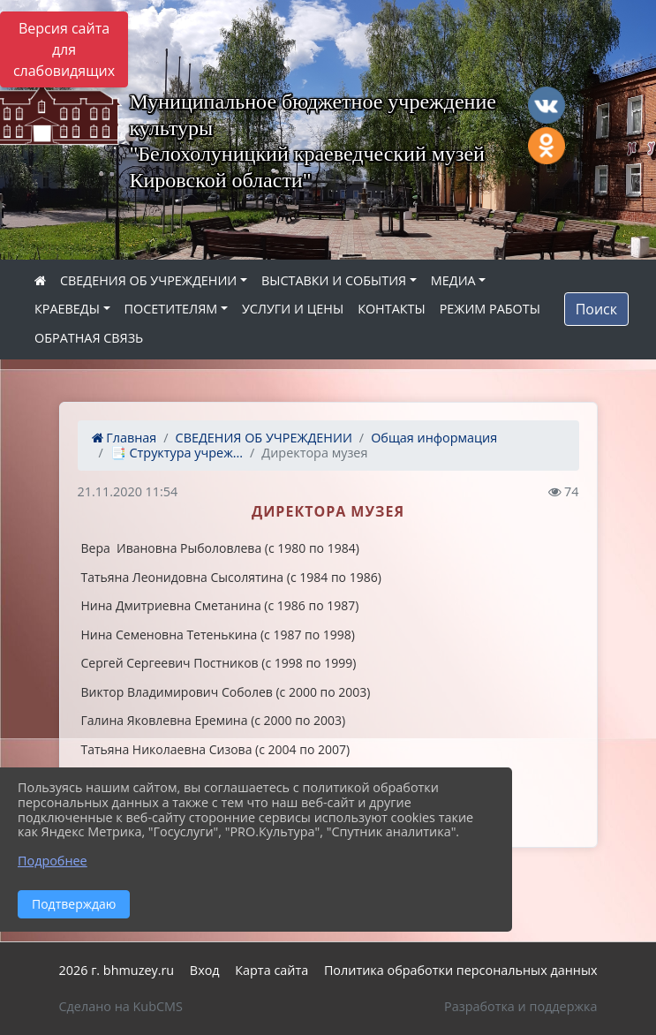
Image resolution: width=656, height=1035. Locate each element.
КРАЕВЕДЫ (67, 308)
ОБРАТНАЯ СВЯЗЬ (88, 337)
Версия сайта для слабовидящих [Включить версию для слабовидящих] (64, 49)
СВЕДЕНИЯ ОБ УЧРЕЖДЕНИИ (148, 280)
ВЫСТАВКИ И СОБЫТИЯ (333, 280)
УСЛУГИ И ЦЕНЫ (292, 308)
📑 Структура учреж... (176, 452)
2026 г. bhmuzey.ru (117, 970)
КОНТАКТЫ (392, 308)
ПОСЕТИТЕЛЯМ (171, 308)
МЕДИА (453, 280)
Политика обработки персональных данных (461, 970)
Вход (205, 970)
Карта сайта (271, 970)
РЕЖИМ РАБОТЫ (490, 308)
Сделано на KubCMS (121, 1006)
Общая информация (434, 437)
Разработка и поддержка (520, 1006)
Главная (124, 437)
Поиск (596, 309)
